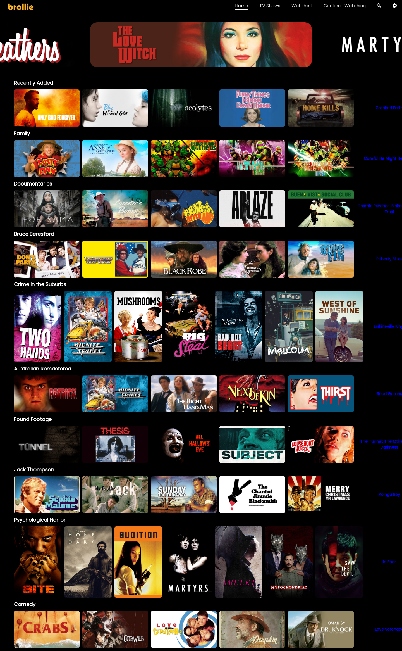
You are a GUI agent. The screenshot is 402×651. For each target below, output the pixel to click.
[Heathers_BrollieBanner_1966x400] (201, 64)
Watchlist (301, 6)
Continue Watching (345, 6)
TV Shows (269, 6)
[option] (47, 108)
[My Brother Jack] (115, 494)
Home (241, 6)
